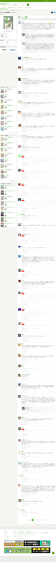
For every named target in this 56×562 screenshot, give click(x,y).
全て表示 (19, 19)
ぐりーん (23, 354)
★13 (28, 348)
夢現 (22, 292)
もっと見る (12, 132)
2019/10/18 (35, 503)
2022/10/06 (35, 228)
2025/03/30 (35, 149)
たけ (22, 322)
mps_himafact (24, 135)
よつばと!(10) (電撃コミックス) (9, 148)
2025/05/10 (35, 118)
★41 (28, 445)
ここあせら (23, 145)
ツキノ (22, 255)
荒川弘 (5, 214)
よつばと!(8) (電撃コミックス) (9, 89)
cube (22, 509)
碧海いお (23, 417)
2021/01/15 (35, 445)
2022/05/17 (35, 316)
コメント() (31, 72)
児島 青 (6, 186)
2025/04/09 (35, 139)
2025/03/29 (35, 163)
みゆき (22, 183)
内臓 (22, 269)
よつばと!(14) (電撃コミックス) (9, 121)
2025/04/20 (35, 129)
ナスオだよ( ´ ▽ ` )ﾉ (25, 395)
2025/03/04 (35, 177)
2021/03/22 (35, 359)
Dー (22, 111)
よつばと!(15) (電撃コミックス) (9, 126)
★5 (28, 31)
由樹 (22, 66)
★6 (28, 316)
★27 (28, 263)
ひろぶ (22, 91)
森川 (22, 475)
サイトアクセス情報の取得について (45, 532)
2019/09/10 (35, 512)
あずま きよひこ (4, 10)
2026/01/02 (35, 85)
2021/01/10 (35, 456)
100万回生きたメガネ (25, 234)
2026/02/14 (35, 72)
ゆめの (22, 334)
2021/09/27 (35, 328)
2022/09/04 (35, 249)
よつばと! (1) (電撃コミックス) (9, 137)
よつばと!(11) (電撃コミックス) (9, 105)
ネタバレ (24, 19)
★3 (28, 85)
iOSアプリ (21, 536)
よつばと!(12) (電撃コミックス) (9, 110)
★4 (28, 469)
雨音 (22, 451)
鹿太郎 (22, 499)
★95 (28, 493)
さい (22, 169)
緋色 (22, 365)
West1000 (23, 308)
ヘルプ (14, 534)
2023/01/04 (35, 217)
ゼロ (22, 484)
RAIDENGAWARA (24, 78)
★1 (28, 105)
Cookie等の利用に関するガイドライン (32, 532)
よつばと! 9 (6, 94)
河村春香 (23, 214)
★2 (31, 39)
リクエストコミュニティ (34, 534)
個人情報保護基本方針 (21, 532)
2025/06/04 (35, 105)
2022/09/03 (35, 263)
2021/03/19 (35, 368)
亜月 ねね (6, 203)
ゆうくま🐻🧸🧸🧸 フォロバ (27, 57)
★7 (28, 163)
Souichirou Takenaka (25, 374)
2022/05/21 (35, 302)
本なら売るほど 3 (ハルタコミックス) (10, 185)
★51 (28, 405)
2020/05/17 (35, 478)
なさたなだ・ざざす (25, 462)
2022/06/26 (35, 274)
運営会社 (14, 532)
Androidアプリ (15, 536)
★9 (28, 274)
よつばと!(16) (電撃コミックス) (9, 196)
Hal (22, 246)
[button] (28, 5)
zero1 (26, 33)
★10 (28, 328)
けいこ (22, 101)
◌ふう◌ (22, 21)
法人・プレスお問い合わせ (25, 534)
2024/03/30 (35, 208)
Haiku (22, 198)
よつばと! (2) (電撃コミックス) (9, 164)
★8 (28, 208)
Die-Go (22, 280)
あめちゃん (23, 439)
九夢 (22, 155)
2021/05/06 (35, 348)
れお (22, 223)
